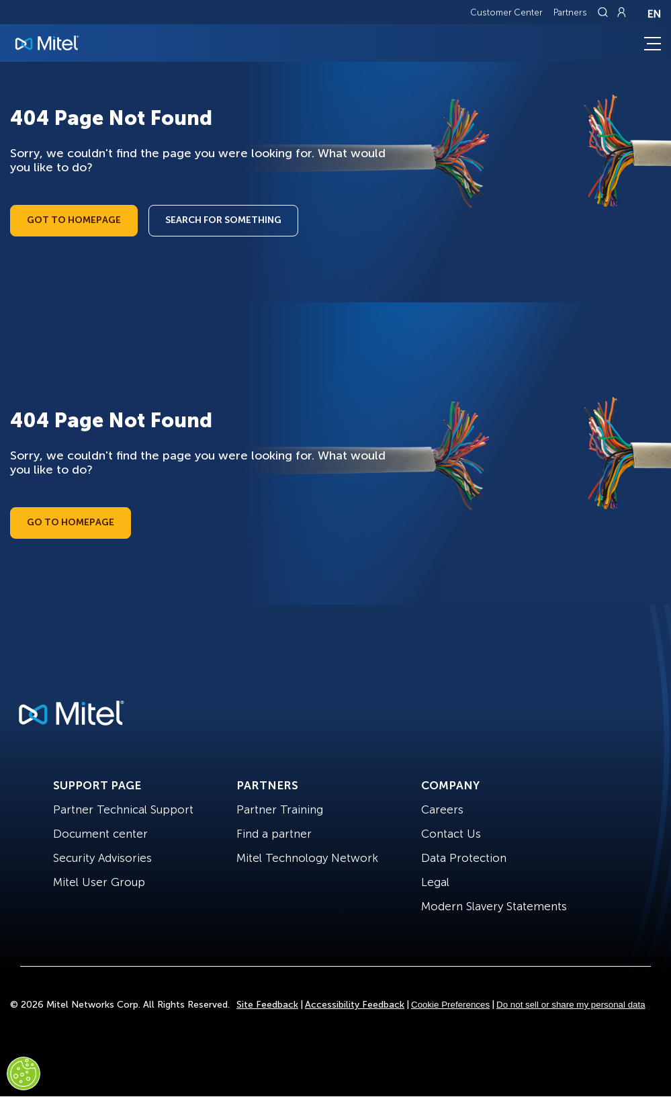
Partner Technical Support (123, 809)
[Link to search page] (604, 12)
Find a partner (274, 833)
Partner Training (279, 809)
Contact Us (451, 833)
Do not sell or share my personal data (570, 1005)
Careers (442, 809)
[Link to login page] (621, 12)
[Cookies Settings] (23, 1073)
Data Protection (463, 858)
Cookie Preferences (450, 1005)
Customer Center (506, 12)
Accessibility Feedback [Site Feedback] (354, 1004)
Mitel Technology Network (307, 858)
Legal (435, 882)
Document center (100, 833)
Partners (570, 12)
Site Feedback (267, 1004)
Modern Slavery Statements (494, 906)
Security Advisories (102, 858)
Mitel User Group (99, 882)
